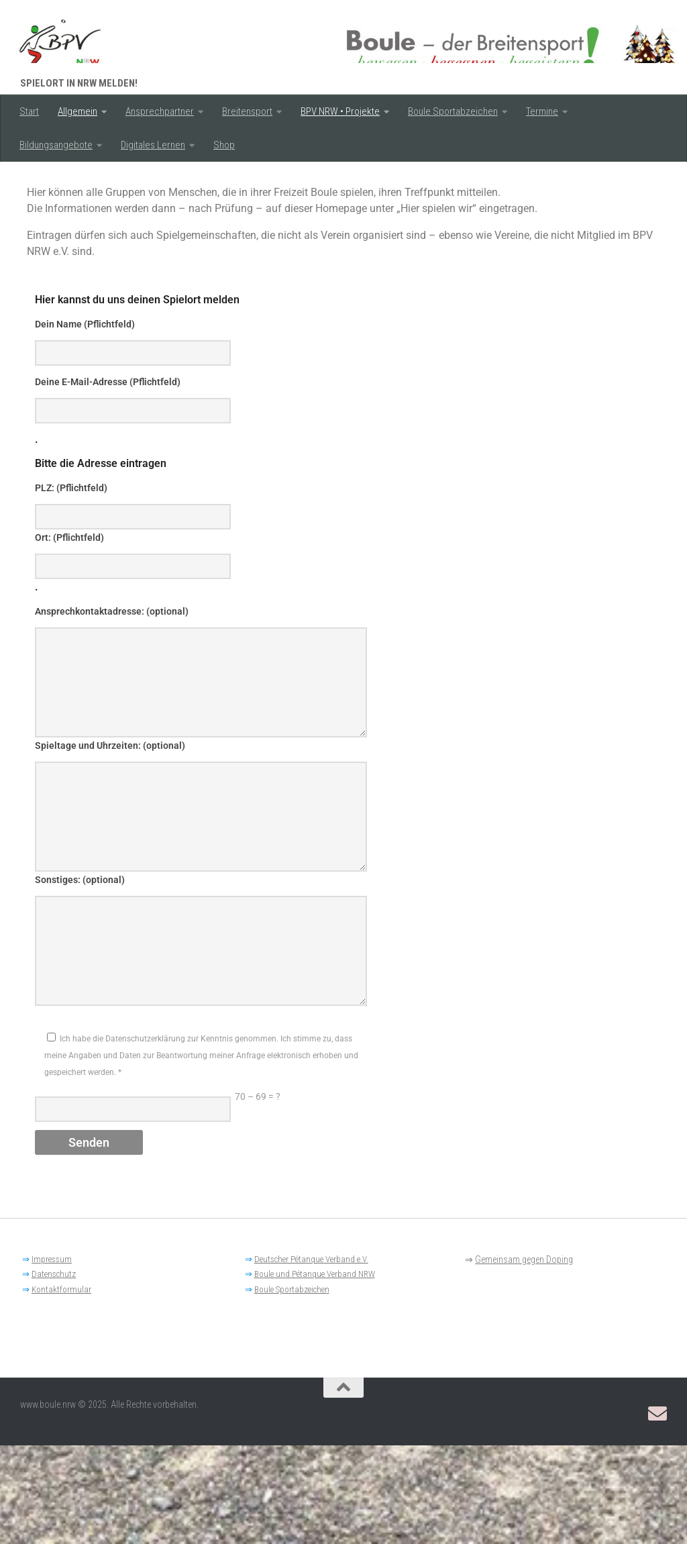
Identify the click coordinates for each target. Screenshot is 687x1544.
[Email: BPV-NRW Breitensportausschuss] (657, 1512)
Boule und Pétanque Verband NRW (314, 1373)
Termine (542, 111)
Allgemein (77, 111)
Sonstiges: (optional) (80, 978)
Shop (224, 145)
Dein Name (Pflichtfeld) (85, 422)
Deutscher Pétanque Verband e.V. (311, 1358)
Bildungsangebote (56, 145)
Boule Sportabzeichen (453, 111)
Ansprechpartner (159, 111)
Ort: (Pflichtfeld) (69, 636)
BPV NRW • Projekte (340, 111)
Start (29, 111)
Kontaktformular (61, 1388)
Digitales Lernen (153, 145)
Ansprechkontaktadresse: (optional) (112, 710)
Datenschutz (54, 1373)
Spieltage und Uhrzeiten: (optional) (110, 844)
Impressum (52, 1358)
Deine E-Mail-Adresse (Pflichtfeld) (107, 480)
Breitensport (247, 111)
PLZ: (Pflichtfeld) (71, 586)
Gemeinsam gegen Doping (524, 1358)
